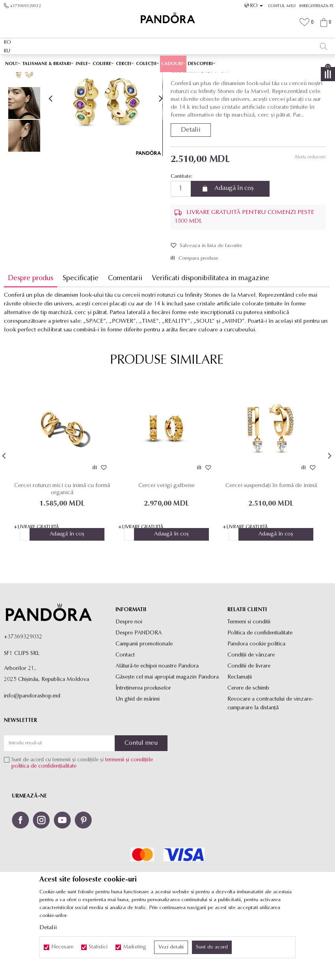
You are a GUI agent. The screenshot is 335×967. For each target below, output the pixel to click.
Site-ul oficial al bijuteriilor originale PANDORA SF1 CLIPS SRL (66, 77)
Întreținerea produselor (143, 744)
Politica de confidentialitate (259, 689)
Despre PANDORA (138, 689)
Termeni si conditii (248, 678)
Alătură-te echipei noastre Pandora (157, 722)
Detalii (191, 185)
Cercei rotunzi (187, 77)
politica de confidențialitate (43, 823)
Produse (142, 77)
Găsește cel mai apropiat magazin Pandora (167, 733)
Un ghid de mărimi (137, 755)
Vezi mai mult (211, 62)
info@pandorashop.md (32, 752)
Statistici (98, 947)
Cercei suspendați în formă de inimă (271, 541)
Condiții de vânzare (251, 711)
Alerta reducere (309, 212)
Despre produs (30, 334)
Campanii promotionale (144, 700)
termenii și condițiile (129, 816)
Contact (125, 711)
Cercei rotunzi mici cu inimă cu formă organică (62, 544)
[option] (167, 63)
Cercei (161, 77)
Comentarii (125, 334)
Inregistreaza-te (316, 6)
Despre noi (128, 678)
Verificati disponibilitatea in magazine (210, 334)
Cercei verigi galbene (166, 541)
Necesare (62, 947)
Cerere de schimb (248, 744)
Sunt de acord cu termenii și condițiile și (82, 819)
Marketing (134, 947)
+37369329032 (23, 693)
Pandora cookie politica (256, 700)
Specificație (81, 334)
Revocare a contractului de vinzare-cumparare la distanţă (270, 759)
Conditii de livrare (248, 722)
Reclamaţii (239, 733)
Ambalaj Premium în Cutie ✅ (150, 63)
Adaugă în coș (234, 244)
